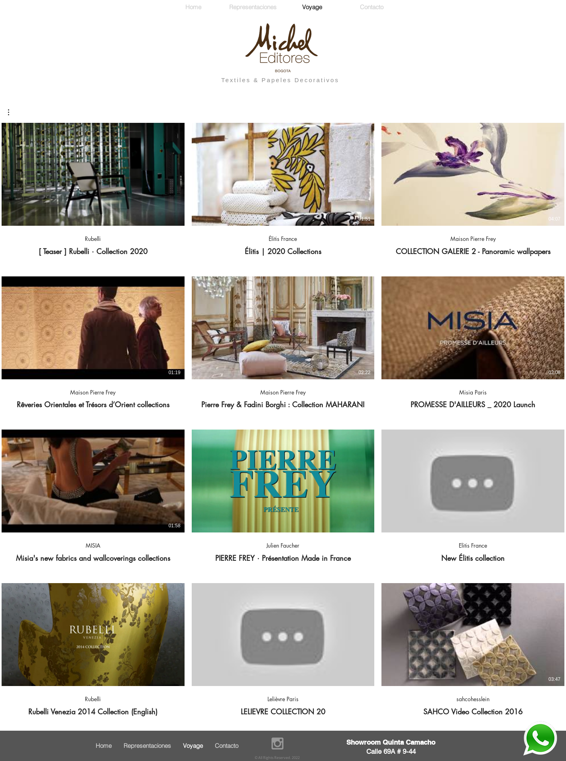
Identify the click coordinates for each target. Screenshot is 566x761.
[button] (12, 112)
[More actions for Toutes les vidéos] (12, 112)
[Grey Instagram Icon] (277, 743)
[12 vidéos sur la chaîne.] (283, 419)
